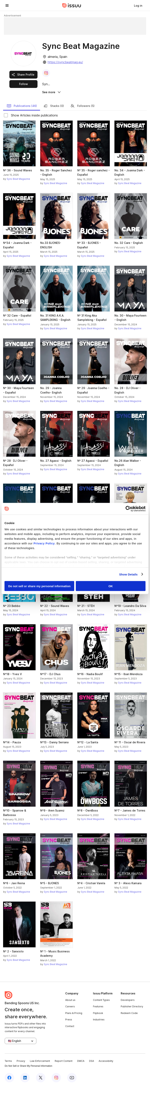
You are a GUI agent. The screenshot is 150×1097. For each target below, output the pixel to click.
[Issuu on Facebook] (9, 1087)
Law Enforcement (40, 1070)
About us (70, 1009)
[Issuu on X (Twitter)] (40, 1087)
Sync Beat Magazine (18, 188)
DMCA (80, 1070)
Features (98, 1016)
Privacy (21, 1070)
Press (68, 1029)
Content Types (101, 1009)
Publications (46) (22, 116)
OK (110, 586)
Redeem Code (129, 1023)
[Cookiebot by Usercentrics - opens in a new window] (128, 509)
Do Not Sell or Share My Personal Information (28, 1076)
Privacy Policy (44, 543)
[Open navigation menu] (7, 5)
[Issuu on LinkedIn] (25, 1087)
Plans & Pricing (73, 1023)
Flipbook (98, 1023)
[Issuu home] (72, 5)
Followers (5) (82, 116)
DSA (91, 1070)
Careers (70, 1016)
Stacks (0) (53, 116)
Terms (8, 1070)
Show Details (128, 574)
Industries (98, 1029)
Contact (69, 1036)
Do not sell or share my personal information (39, 586)
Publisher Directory (132, 1016)
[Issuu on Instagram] (56, 1087)
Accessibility (106, 1070)
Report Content (63, 1070)
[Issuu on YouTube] (72, 1087)
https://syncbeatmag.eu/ (65, 62)
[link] (138, 5)
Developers (128, 1009)
